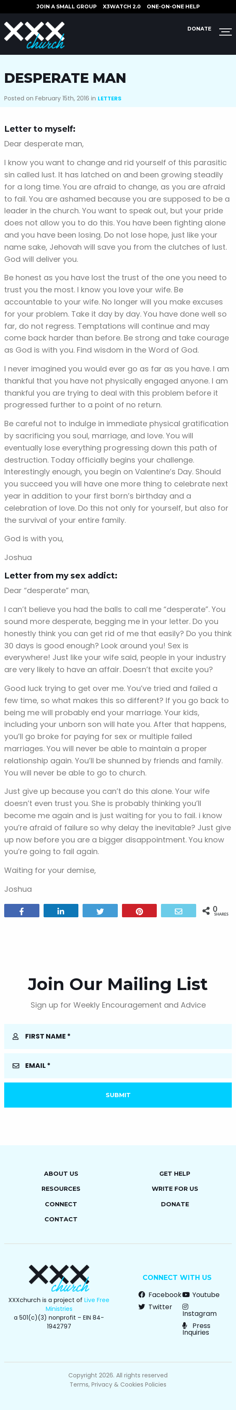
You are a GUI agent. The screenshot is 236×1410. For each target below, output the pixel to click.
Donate (199, 29)
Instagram (199, 1310)
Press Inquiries (196, 1329)
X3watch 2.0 (122, 6)
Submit (118, 1095)
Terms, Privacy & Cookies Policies (118, 1384)
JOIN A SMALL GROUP (66, 6)
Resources (60, 1188)
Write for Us (175, 1188)
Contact (61, 1219)
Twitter (155, 1306)
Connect (61, 1204)
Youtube (201, 1294)
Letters (110, 98)
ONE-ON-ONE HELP (173, 6)
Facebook (160, 1294)
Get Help (174, 1173)
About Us (61, 1173)
